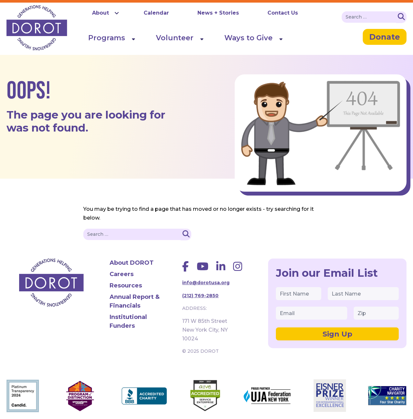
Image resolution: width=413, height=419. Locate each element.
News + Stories (218, 13)
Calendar (156, 13)
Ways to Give (248, 37)
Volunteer (175, 37)
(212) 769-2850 (200, 295)
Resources (126, 285)
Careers (122, 274)
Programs (106, 37)
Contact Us (282, 13)
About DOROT (132, 262)
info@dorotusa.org (206, 283)
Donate (384, 37)
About (100, 13)
